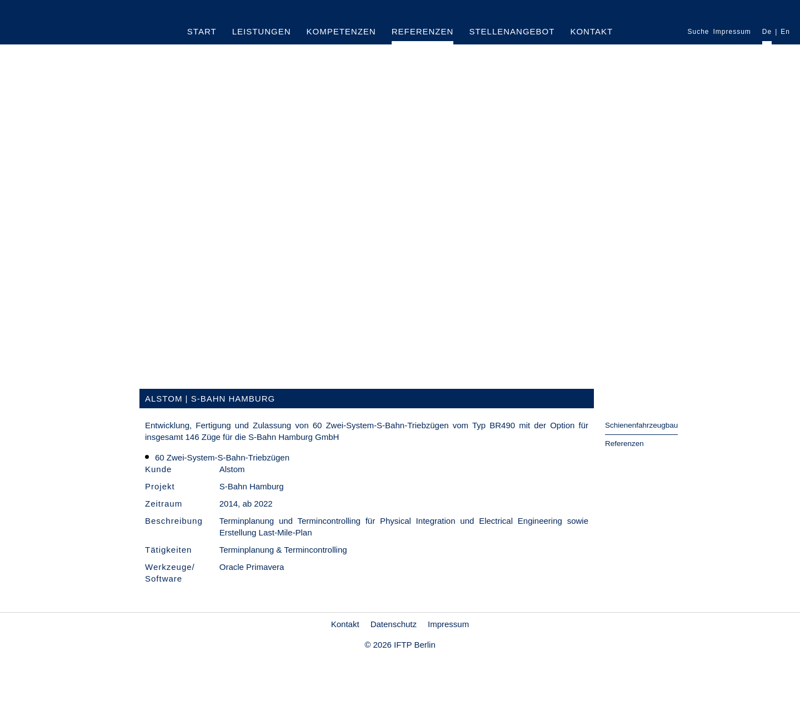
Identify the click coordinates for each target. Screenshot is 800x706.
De (767, 32)
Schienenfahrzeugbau (641, 425)
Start (202, 31)
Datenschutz (394, 624)
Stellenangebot (511, 31)
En (785, 32)
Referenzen (423, 31)
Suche (698, 32)
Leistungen (261, 31)
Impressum (732, 32)
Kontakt (591, 31)
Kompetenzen (341, 31)
